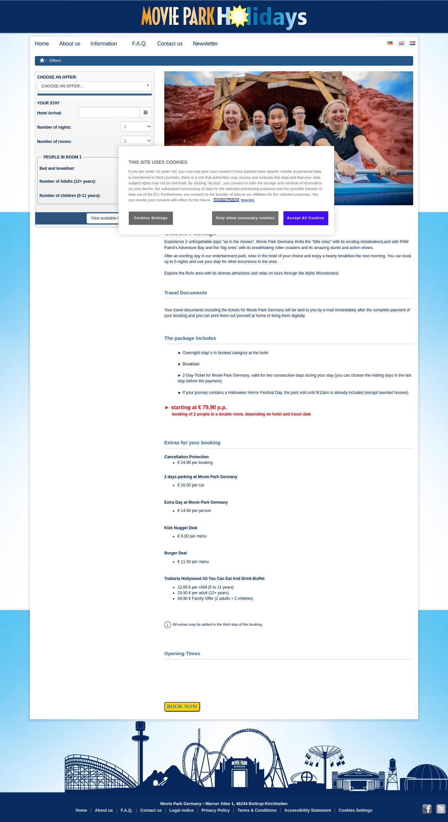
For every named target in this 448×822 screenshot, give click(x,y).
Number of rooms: (54, 141)
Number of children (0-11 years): (70, 195)
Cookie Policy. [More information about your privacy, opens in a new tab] (226, 200)
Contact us (170, 43)
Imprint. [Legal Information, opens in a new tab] (248, 200)
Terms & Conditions (257, 810)
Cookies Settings (355, 810)
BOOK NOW (182, 706)
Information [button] (106, 43)
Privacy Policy (215, 810)
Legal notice (182, 810)
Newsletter (205, 43)
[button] (183, 138)
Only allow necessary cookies (245, 218)
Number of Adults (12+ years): (67, 181)
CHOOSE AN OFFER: (57, 77)
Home (42, 43)
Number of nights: (54, 127)
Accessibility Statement (307, 810)
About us (69, 43)
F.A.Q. (139, 43)
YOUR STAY (48, 103)
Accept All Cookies (306, 218)
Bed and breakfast (56, 168)
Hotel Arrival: (49, 113)
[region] (226, 190)
